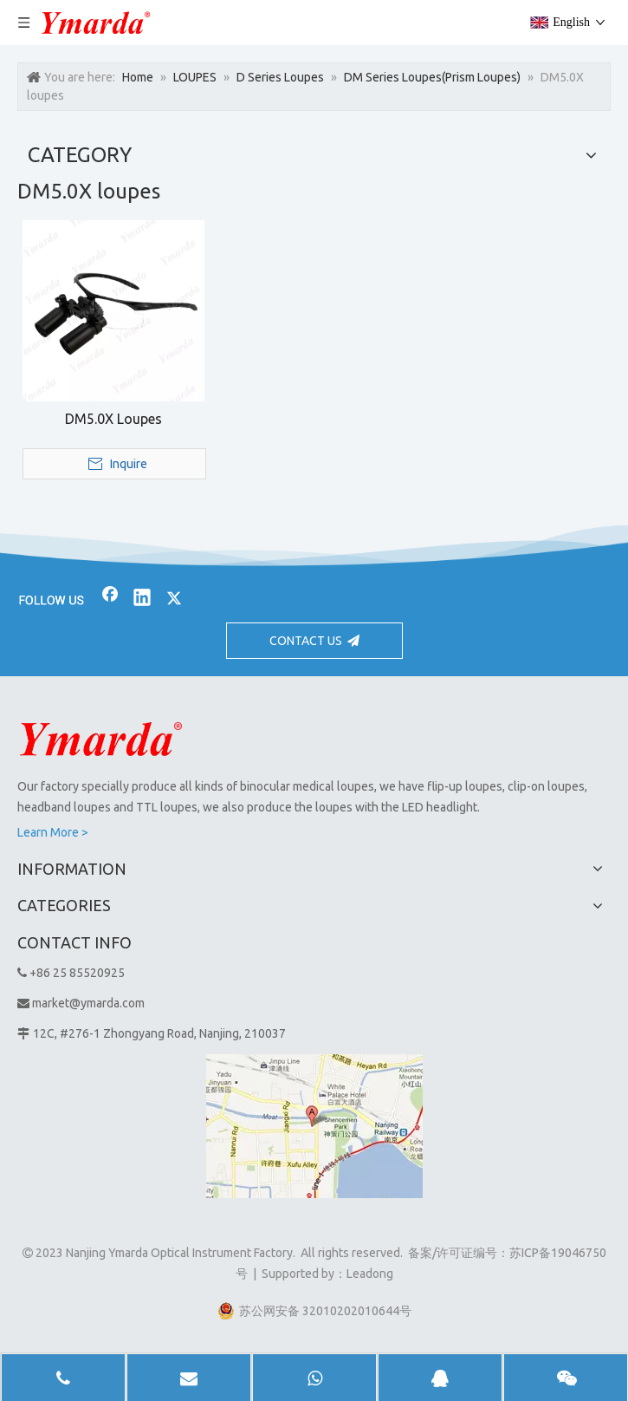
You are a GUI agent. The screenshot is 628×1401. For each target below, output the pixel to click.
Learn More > (52, 832)
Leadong (369, 1273)
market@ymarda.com (88, 1003)
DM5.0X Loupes (113, 419)
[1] (314, 1126)
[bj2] (314, 547)
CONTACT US (314, 641)
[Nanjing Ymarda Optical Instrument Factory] (101, 738)
